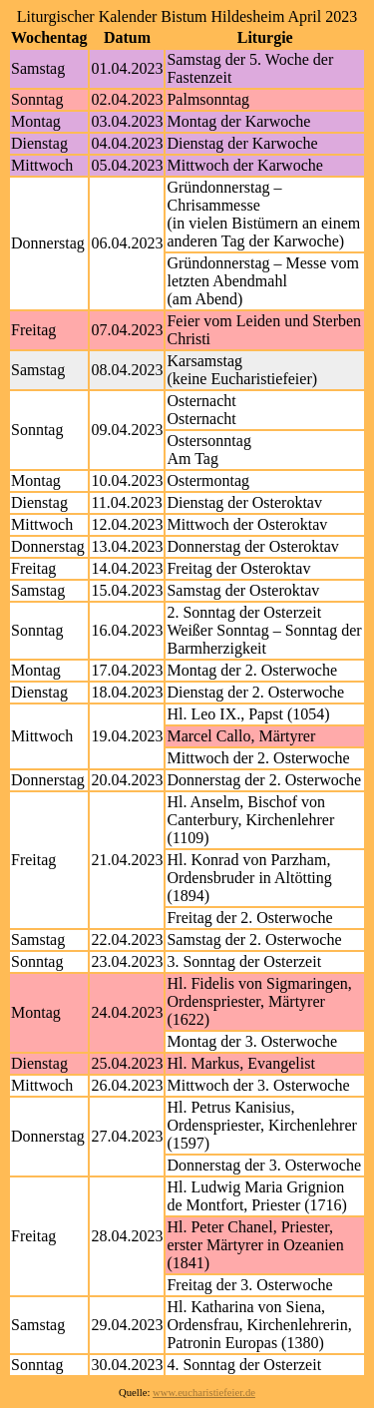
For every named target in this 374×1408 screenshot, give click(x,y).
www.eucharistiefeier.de (204, 1392)
